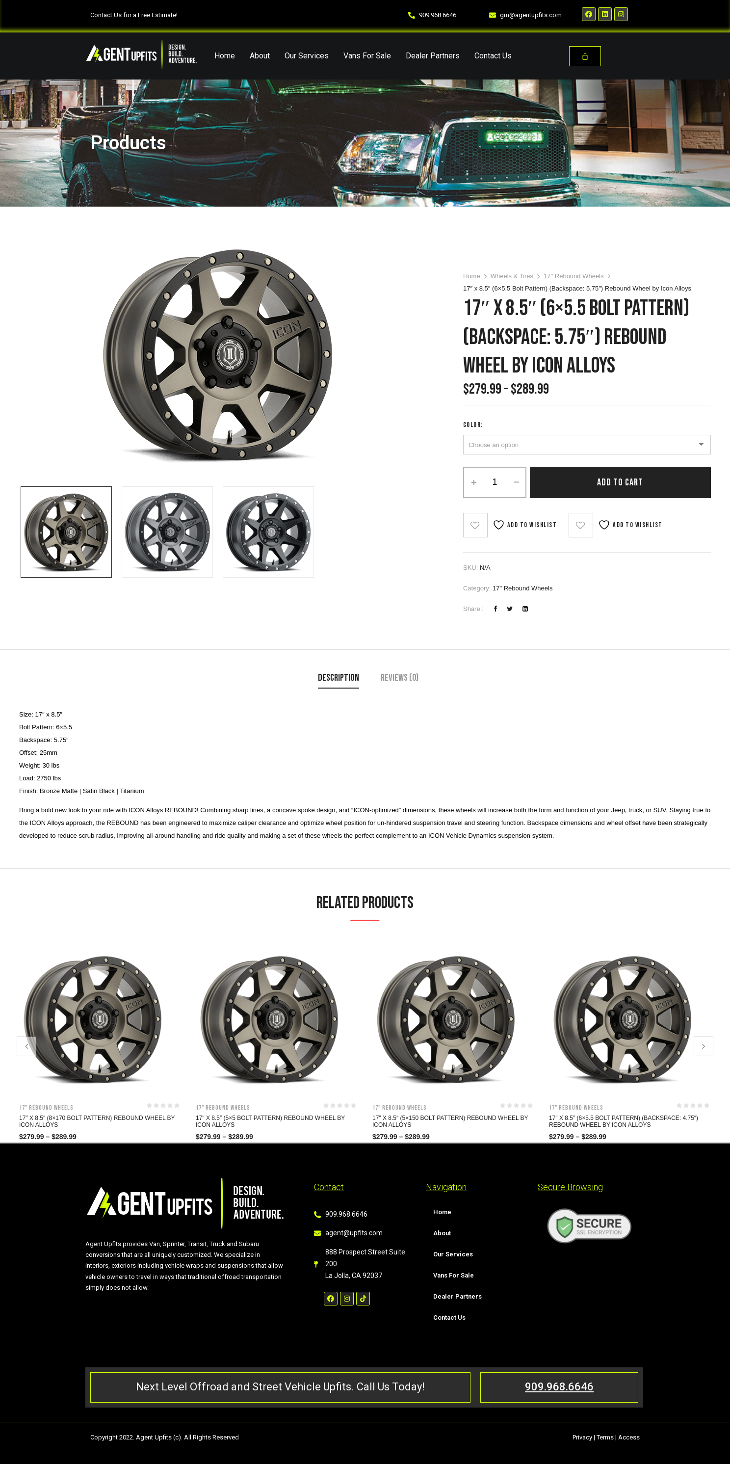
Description (338, 678)
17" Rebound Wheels (573, 276)
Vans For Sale (367, 55)
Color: (473, 425)
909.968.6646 (559, 1387)
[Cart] (585, 56)
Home (224, 55)
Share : (473, 608)
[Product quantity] (494, 482)
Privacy (582, 1437)
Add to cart (620, 482)
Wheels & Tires (512, 276)
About (260, 55)
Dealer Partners (433, 55)
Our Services (307, 55)
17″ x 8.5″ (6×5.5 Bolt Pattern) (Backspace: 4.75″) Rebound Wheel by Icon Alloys (623, 1121)
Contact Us (493, 55)
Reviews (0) (399, 678)
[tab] (338, 679)
